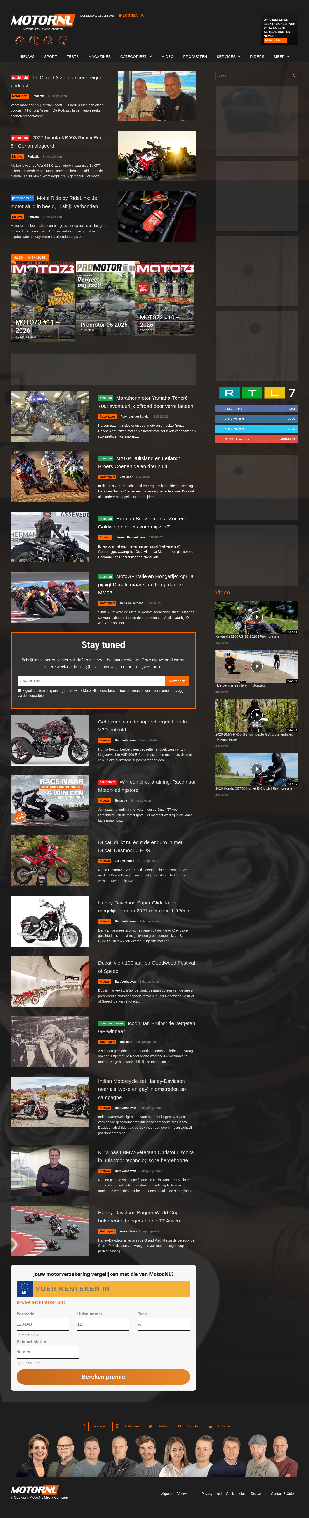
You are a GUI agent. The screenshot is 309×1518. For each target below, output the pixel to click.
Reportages (275, 40)
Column (105, 543)
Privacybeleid (212, 1505)
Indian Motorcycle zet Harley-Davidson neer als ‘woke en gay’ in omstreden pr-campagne (142, 1097)
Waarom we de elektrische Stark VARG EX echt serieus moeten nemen (279, 28)
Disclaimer (259, 1505)
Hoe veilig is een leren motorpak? (240, 685)
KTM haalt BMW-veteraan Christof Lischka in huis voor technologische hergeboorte (144, 1166)
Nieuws (17, 156)
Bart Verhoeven (125, 746)
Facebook (98, 1438)
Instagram (132, 1438)
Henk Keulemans (131, 609)
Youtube (192, 1438)
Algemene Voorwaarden (179, 1505)
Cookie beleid (236, 1505)
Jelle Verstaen (124, 867)
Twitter (163, 1438)
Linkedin (224, 1438)
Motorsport (19, 96)
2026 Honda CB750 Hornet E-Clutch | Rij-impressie (253, 788)
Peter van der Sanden (135, 425)
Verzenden (177, 687)
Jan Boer (126, 483)
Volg (291, 418)
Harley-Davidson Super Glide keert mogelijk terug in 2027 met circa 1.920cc (143, 914)
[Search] (293, 76)
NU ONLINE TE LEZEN (30, 260)
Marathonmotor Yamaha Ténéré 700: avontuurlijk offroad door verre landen (145, 406)
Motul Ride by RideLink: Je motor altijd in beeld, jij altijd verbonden (58, 203)
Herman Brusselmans (130, 543)
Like (292, 408)
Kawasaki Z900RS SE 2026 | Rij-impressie (247, 636)
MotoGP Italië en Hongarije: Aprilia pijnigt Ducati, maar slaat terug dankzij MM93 (146, 590)
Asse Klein (127, 1243)
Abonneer (287, 439)
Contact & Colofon (284, 1505)
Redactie (39, 96)
